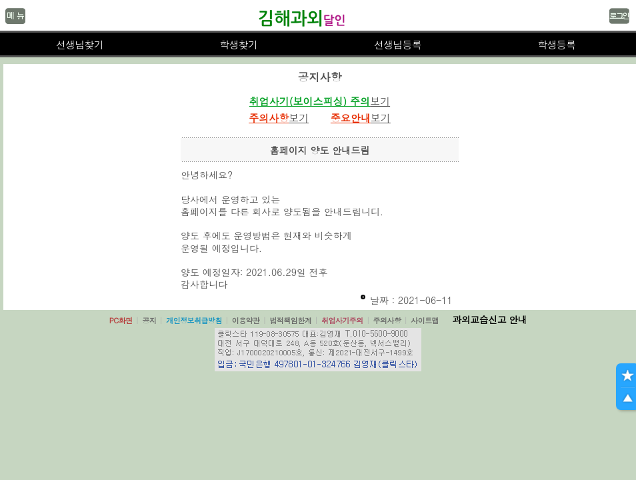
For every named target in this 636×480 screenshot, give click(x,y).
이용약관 (246, 320)
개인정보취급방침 (194, 320)
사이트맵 (425, 320)
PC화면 (121, 320)
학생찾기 (238, 44)
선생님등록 (397, 44)
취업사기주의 (342, 320)
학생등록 (556, 44)
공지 (149, 320)
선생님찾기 (79, 44)
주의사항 (387, 320)
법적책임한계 (290, 320)
